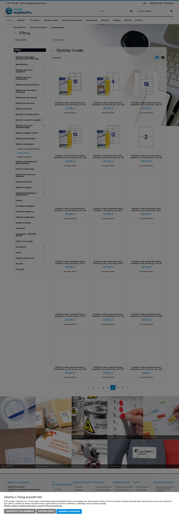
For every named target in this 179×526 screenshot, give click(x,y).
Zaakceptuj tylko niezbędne (20, 512)
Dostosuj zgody (46, 512)
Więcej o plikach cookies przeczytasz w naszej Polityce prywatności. (33, 506)
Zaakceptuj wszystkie (69, 512)
